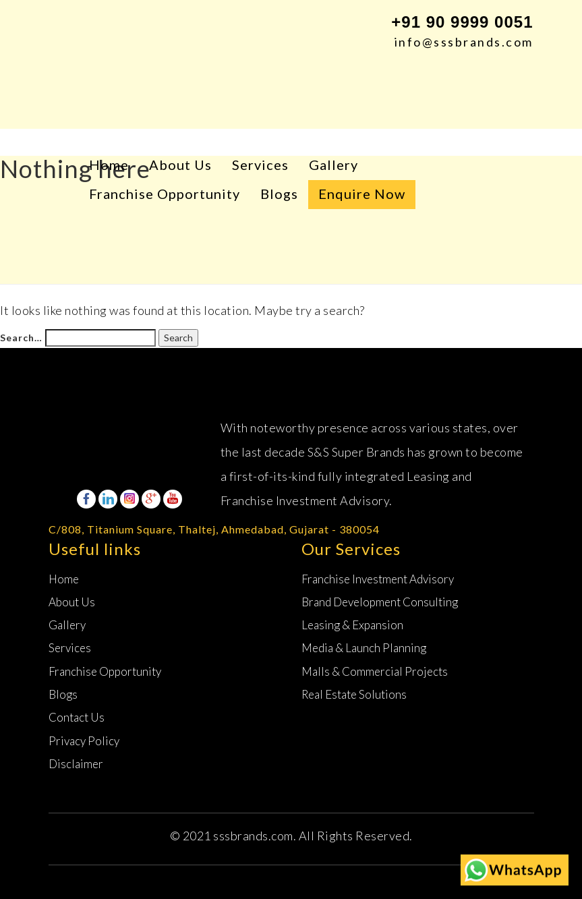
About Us (180, 164)
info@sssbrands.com (464, 41)
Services (260, 164)
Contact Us (77, 717)
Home (109, 164)
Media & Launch (363, 648)
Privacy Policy (84, 741)
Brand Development (379, 602)
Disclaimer (76, 764)
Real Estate (354, 694)
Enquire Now (361, 193)
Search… (21, 337)
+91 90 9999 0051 (462, 22)
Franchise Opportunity (164, 193)
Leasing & (352, 625)
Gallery (333, 164)
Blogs (279, 193)
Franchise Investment (377, 579)
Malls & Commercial (374, 671)
